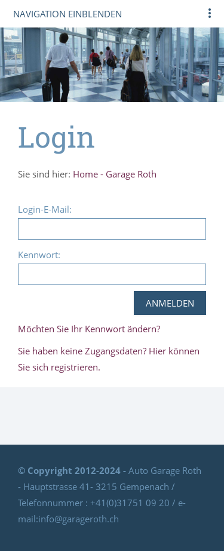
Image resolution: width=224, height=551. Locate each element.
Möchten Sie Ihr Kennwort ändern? (89, 329)
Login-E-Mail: (45, 209)
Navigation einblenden (67, 14)
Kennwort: (39, 255)
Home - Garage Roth (115, 174)
